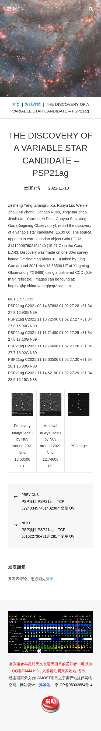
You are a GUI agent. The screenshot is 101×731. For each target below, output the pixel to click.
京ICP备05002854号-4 (73, 685)
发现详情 (33, 104)
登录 (49, 579)
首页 (16, 104)
